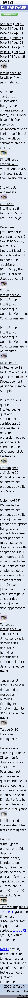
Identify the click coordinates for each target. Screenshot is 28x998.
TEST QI (8, 2)
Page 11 (19, 47)
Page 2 (4, 28)
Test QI (20, 986)
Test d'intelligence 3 (14, 907)
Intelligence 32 (10, 72)
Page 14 (5, 56)
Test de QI (7, 911)
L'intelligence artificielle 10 (9, 470)
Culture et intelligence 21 (10, 292)
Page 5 (16, 33)
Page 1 (19, 23)
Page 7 (16, 37)
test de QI (19, 930)
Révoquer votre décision (17, 993)
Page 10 (5, 47)
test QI (4, 949)
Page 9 (16, 42)
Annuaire (6, 23)
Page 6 (4, 37)
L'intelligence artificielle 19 (9, 161)
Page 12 (5, 51)
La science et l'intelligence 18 (11, 365)
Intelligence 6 (9, 820)
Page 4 (4, 33)
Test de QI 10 (9, 729)
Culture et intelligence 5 (9, 206)
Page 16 (5, 61)
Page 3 (16, 28)
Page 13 (19, 51)
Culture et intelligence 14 (10, 626)
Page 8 (4, 42)
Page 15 (19, 56)
